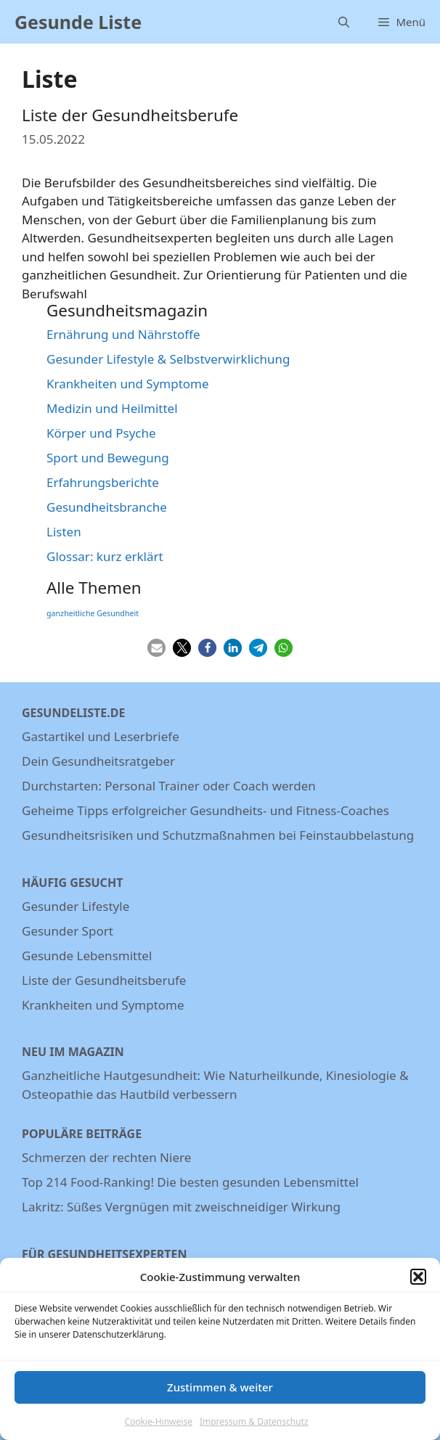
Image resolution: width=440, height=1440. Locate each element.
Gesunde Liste (78, 21)
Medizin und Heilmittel (112, 408)
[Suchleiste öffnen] (344, 22)
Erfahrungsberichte (102, 482)
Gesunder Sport (67, 930)
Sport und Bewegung (107, 457)
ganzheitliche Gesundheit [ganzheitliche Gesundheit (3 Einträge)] (92, 613)
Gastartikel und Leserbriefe (100, 736)
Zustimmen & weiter (220, 1394)
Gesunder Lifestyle (75, 906)
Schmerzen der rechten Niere (106, 1157)
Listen (63, 531)
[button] (418, 1284)
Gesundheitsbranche (106, 507)
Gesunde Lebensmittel (87, 955)
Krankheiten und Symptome (127, 383)
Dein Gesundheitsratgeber (98, 761)
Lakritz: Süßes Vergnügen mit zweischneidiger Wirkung (181, 1206)
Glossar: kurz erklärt (104, 556)
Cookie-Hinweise (158, 1429)
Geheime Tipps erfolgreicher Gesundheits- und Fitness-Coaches (205, 810)
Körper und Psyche (101, 433)
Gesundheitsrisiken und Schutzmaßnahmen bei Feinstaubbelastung (218, 835)
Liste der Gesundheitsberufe (130, 115)
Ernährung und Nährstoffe (123, 334)
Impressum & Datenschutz (254, 1429)
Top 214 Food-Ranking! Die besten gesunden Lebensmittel (190, 1182)
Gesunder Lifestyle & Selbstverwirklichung (168, 359)
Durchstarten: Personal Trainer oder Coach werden (169, 785)
